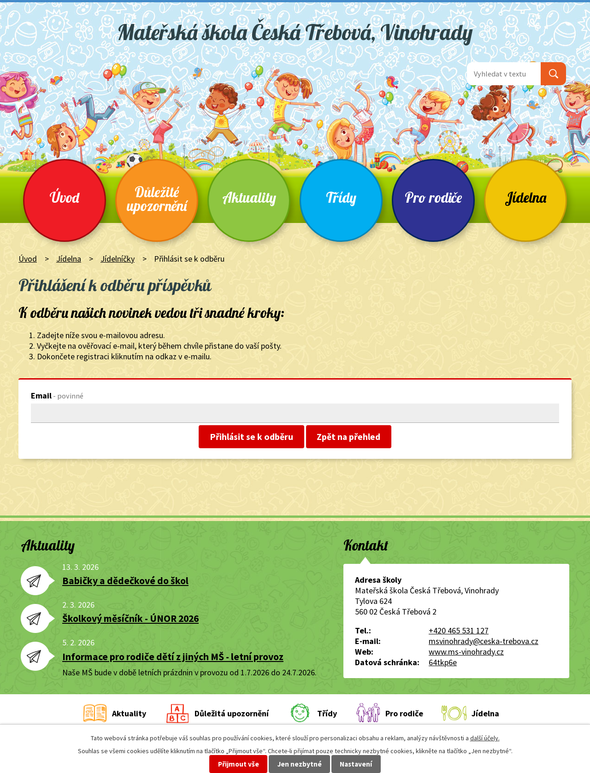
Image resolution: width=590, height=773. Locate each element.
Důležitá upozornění (232, 713)
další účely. (485, 738)
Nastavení (356, 764)
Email (57, 395)
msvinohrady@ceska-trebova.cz (483, 641)
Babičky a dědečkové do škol (125, 580)
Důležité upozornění (157, 199)
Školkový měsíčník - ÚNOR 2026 (130, 618)
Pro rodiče (433, 197)
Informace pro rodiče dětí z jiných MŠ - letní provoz (172, 656)
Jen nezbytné (299, 764)
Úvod (64, 197)
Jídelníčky (117, 258)
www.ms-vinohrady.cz (466, 651)
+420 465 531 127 (459, 630)
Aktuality (249, 197)
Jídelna (525, 197)
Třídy (341, 197)
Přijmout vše (238, 764)
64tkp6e (443, 662)
